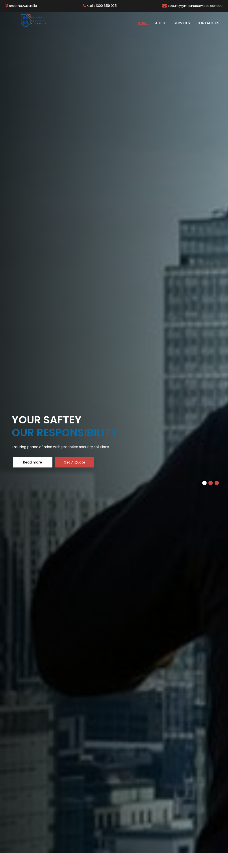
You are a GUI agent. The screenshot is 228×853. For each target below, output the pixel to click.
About (161, 23)
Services (182, 23)
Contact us (207, 23)
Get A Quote (74, 462)
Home (145, 23)
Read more (32, 462)
